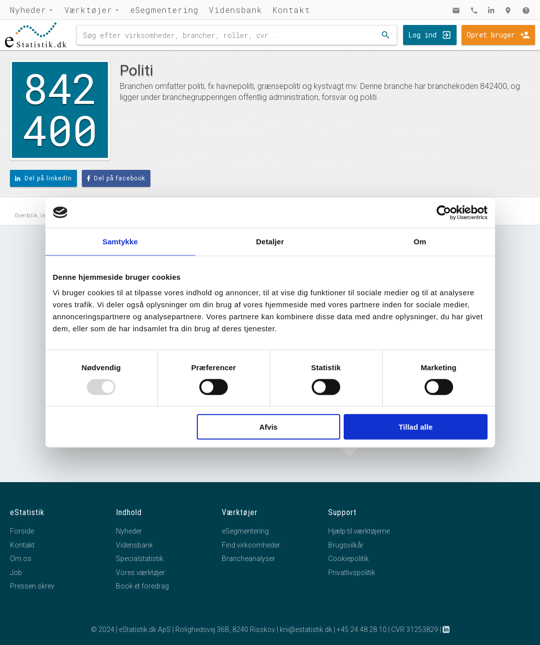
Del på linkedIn (43, 178)
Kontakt (291, 9)
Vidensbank (235, 9)
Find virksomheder (251, 545)
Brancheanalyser (248, 559)
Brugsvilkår (346, 545)
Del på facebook (116, 178)
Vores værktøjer (140, 573)
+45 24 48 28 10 (362, 630)
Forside (22, 531)
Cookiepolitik (348, 559)
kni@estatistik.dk (306, 630)
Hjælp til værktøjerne (359, 531)
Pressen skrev (32, 586)
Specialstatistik (139, 559)
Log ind (422, 34)
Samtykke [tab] (120, 241)
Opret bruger (491, 34)
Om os (20, 559)
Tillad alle (416, 427)
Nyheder (28, 9)
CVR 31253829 (414, 630)
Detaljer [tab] (270, 241)
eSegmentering (164, 9)
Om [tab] (420, 241)
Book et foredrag (142, 586)
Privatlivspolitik (351, 573)
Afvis (268, 427)
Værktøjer (88, 9)
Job (16, 573)
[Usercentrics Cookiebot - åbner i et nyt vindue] (444, 212)
